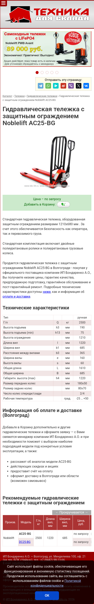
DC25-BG (25, 542)
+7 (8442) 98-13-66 (52, 560)
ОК (47, 595)
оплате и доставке (16, 296)
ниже (47, 292)
